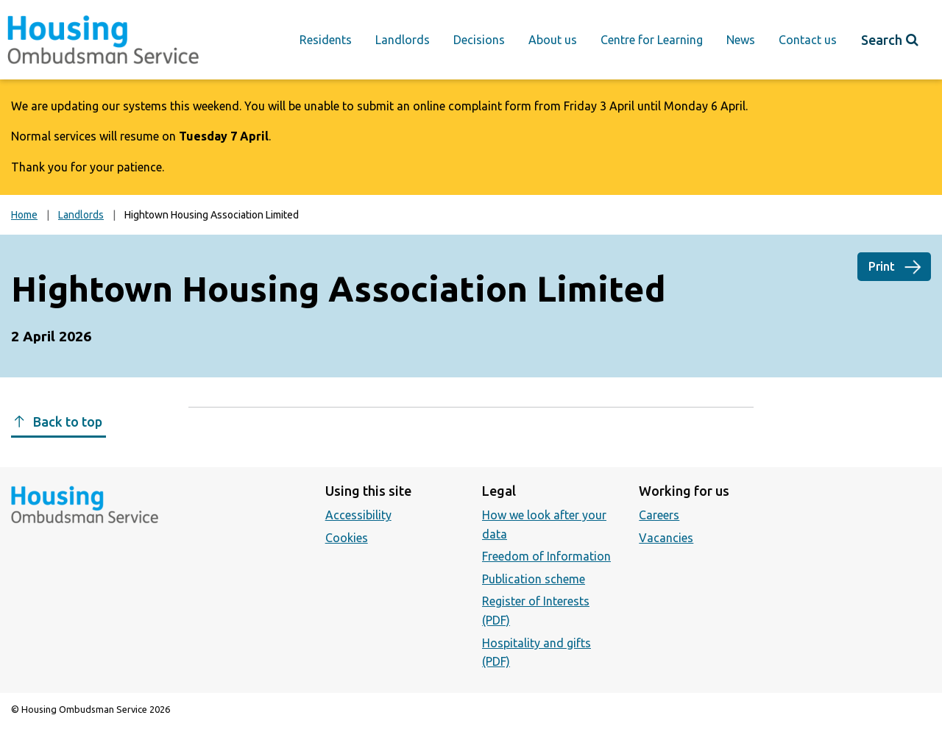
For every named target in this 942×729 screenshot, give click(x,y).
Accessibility (358, 515)
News (740, 39)
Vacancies (666, 537)
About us (552, 39)
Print (881, 266)
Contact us (808, 39)
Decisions (479, 39)
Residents (326, 39)
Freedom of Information (546, 556)
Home (24, 215)
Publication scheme (533, 579)
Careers (659, 515)
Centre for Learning (652, 39)
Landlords (402, 39)
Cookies (346, 537)
